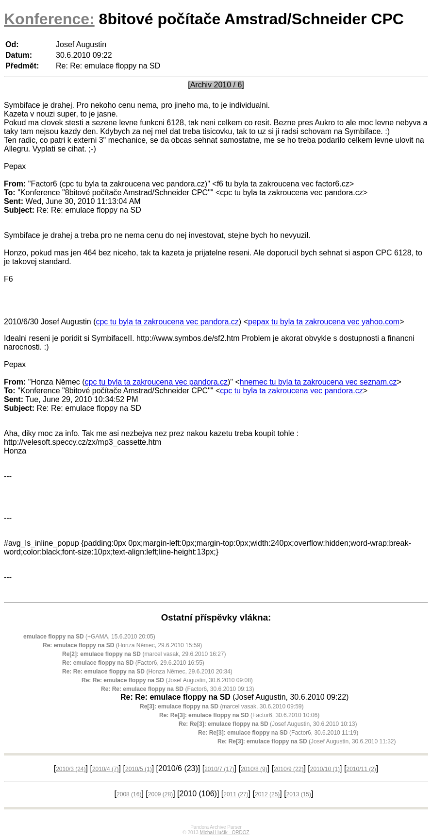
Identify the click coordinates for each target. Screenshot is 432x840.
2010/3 (70, 769)
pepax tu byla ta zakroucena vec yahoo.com (323, 322)
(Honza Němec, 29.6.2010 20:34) (147, 671)
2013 (298, 794)
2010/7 (219, 769)
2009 (160, 794)
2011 (235, 794)
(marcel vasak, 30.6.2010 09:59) (221, 706)
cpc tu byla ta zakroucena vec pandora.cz (167, 322)
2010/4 (105, 769)
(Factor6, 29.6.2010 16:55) (133, 662)
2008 (128, 794)
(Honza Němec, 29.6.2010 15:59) (122, 645)
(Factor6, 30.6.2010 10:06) (239, 715)
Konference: (49, 19)
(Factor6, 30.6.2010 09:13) (177, 689)
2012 (267, 794)
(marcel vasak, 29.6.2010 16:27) (144, 654)
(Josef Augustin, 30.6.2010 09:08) (167, 680)
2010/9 (288, 769)
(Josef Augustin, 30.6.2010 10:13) (268, 724)
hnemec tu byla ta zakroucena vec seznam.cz (318, 382)
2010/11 (361, 769)
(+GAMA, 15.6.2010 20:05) (89, 636)
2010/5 (138, 769)
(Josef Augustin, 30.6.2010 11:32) (306, 741)
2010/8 (254, 769)
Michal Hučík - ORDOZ (224, 832)
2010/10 (325, 769)
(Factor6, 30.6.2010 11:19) (278, 732)
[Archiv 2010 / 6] (216, 85)
